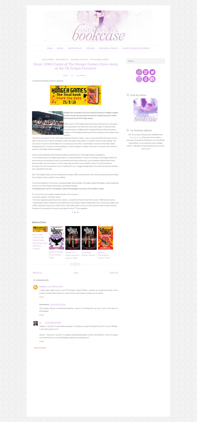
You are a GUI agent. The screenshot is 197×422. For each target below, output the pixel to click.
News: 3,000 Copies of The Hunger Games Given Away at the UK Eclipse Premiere (75, 66)
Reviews (91, 48)
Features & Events (108, 48)
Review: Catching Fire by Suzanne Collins (56, 255)
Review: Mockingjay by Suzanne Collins (104, 255)
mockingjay (62, 60)
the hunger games (99, 60)
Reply (41, 297)
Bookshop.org (135, 137)
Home (50, 48)
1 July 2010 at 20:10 (55, 286)
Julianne (42, 286)
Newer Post (37, 272)
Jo (40, 322)
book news (48, 60)
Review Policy (75, 48)
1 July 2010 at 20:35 (58, 304)
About (60, 48)
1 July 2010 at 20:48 (53, 322)
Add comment (40, 348)
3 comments (81, 75)
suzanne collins (79, 60)
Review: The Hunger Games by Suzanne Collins (72, 255)
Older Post (114, 272)
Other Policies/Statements (136, 48)
